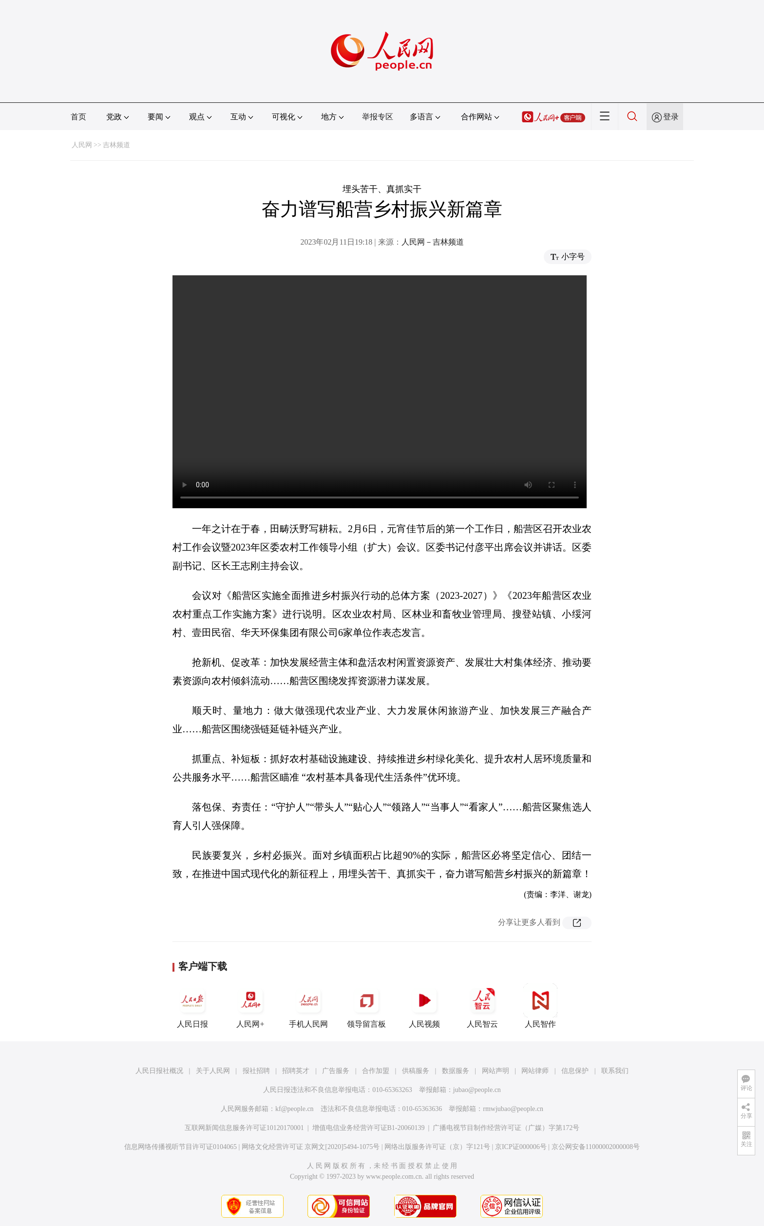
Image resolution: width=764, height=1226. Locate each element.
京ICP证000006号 (521, 1146)
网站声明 (495, 1070)
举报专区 (377, 117)
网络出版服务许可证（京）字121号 (437, 1146)
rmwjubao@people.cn (513, 1108)
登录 (671, 117)
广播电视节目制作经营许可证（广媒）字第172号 (506, 1127)
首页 (78, 117)
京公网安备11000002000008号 (596, 1146)
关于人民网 (213, 1070)
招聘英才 (295, 1070)
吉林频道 (116, 145)
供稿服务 (415, 1070)
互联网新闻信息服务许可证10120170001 (244, 1127)
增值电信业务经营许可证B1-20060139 (368, 1127)
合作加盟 (375, 1070)
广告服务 (335, 1070)
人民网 (82, 145)
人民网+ (250, 1005)
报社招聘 (256, 1070)
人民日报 (192, 1005)
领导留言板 (366, 1005)
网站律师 (535, 1070)
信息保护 (575, 1070)
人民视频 (424, 1005)
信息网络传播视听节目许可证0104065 (180, 1146)
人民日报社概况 (159, 1070)
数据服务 (455, 1070)
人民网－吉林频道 (432, 242)
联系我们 (615, 1070)
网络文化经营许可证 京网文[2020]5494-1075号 (311, 1146)
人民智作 (540, 1005)
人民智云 (482, 1005)
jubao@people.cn (477, 1089)
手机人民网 (308, 1005)
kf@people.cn (294, 1108)
